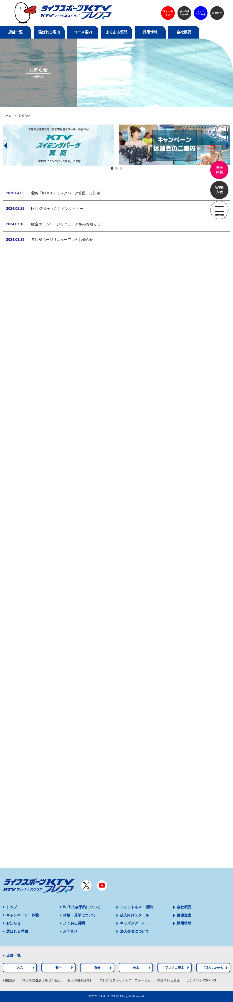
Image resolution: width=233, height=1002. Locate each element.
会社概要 (184, 907)
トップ (11, 907)
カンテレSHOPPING (201, 980)
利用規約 (9, 980)
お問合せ (70, 931)
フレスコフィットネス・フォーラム (125, 980)
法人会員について (134, 931)
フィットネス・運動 (136, 907)
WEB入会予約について (82, 907)
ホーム (7, 115)
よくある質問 (74, 923)
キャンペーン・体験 (22, 915)
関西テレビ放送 (168, 980)
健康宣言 (184, 915)
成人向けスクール (134, 915)
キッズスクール (132, 923)
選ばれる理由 (17, 931)
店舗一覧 (13, 955)
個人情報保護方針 (80, 980)
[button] (112, 168)
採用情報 (184, 923)
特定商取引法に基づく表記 (41, 980)
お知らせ (13, 923)
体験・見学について (79, 915)
